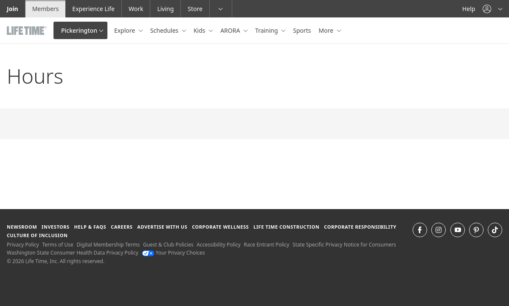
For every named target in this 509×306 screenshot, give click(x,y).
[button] (492, 9)
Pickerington (79, 30)
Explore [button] (125, 30)
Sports (302, 30)
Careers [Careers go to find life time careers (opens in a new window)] (121, 227)
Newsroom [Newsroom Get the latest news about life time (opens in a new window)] (22, 227)
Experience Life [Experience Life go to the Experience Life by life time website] (93, 9)
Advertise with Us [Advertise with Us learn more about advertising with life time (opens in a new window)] (162, 227)
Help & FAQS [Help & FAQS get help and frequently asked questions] (90, 227)
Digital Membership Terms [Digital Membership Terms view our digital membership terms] (108, 244)
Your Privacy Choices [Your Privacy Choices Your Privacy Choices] (173, 252)
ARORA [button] (231, 30)
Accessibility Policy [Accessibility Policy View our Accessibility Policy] (218, 244)
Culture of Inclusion (37, 235)
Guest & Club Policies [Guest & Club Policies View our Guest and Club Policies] (168, 244)
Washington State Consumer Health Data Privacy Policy (72, 252)
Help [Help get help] (468, 9)
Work (136, 9)
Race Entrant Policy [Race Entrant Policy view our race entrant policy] (266, 244)
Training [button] (267, 30)
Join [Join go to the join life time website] (12, 9)
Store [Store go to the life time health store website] (195, 9)
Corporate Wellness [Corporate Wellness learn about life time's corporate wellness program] (220, 227)
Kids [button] (200, 30)
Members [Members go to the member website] (45, 9)
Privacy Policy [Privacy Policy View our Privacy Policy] (23, 244)
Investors (56, 227)
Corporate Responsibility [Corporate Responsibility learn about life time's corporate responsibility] (360, 227)
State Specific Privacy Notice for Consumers (344, 244)
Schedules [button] (165, 30)
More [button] (327, 30)
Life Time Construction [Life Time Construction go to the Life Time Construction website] (286, 227)
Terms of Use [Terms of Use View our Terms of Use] (57, 244)
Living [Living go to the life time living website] (165, 9)
